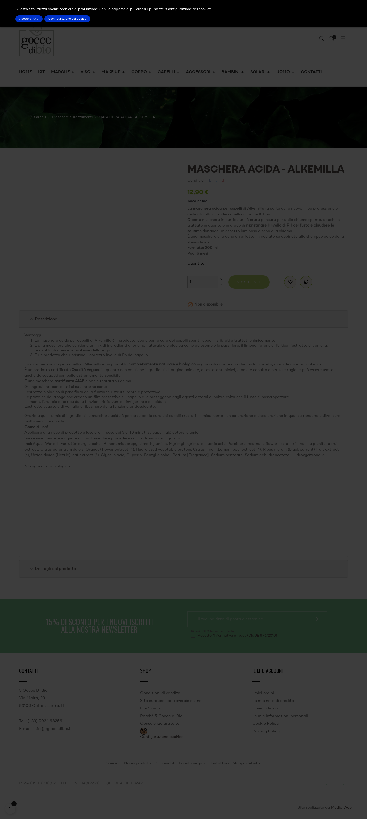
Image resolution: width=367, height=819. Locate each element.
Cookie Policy (265, 724)
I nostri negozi (192, 763)
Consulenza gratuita (160, 724)
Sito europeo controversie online (170, 701)
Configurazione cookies (161, 737)
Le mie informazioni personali (280, 716)
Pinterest (223, 180)
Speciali (113, 763)
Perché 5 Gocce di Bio (161, 716)
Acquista (246, 282)
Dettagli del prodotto (52, 569)
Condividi (210, 180)
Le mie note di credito (273, 701)
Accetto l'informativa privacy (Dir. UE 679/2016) (237, 635)
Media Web (341, 808)
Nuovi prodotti (137, 763)
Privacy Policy (266, 731)
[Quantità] (202, 282)
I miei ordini (263, 693)
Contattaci (218, 763)
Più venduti (165, 763)
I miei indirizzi (265, 708)
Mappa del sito (246, 763)
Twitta (216, 180)
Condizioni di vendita (160, 693)
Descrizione (43, 319)
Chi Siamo (150, 708)
